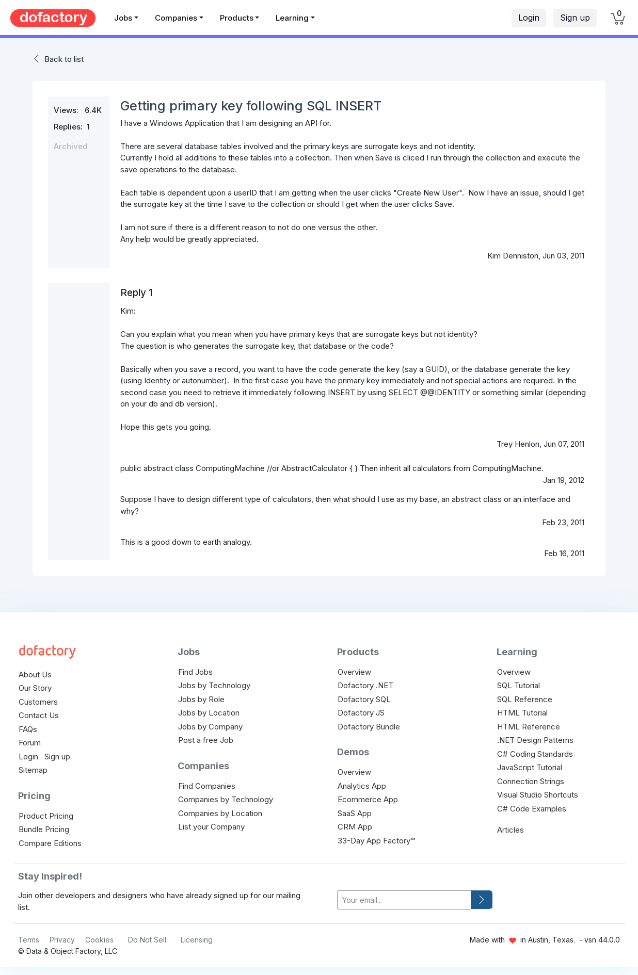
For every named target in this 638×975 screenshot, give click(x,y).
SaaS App (355, 813)
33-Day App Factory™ (376, 841)
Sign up (575, 17)
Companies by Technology (225, 799)
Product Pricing (46, 816)
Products (236, 18)
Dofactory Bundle (369, 727)
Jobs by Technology (214, 685)
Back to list (64, 59)
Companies (176, 18)
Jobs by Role (201, 699)
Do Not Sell (147, 939)
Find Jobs (195, 672)
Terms (28, 939)
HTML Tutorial (522, 713)
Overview (354, 672)
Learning (292, 18)
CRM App (355, 827)
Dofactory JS (361, 713)
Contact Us (39, 715)
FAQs (28, 729)
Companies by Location (220, 813)
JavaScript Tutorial (529, 767)
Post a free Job (205, 740)
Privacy (62, 939)
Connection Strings (530, 781)
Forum (30, 743)
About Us (35, 674)
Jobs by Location (209, 713)
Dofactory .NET (365, 685)
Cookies (99, 939)
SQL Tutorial (518, 685)
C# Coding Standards (535, 754)
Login (528, 17)
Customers (38, 702)
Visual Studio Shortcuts (537, 795)
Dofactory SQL (364, 699)
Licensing (197, 939)
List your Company (211, 827)
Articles (510, 830)
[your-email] (404, 899)
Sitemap (33, 770)
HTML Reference (528, 727)
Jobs (123, 18)
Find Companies (206, 786)
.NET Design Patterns (535, 740)
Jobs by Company (210, 727)
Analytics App (362, 786)
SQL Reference (524, 699)
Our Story (35, 688)
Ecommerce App (368, 799)
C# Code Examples (531, 809)
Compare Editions (50, 843)
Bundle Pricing (44, 829)
